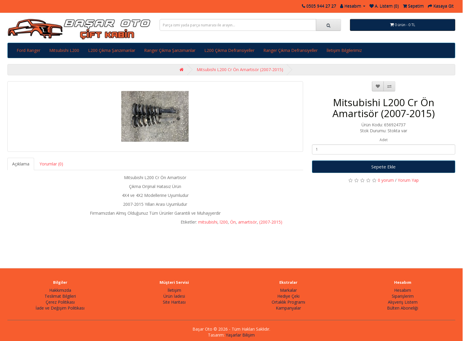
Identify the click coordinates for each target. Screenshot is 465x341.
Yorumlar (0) (51, 164)
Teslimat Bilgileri (60, 296)
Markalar (288, 290)
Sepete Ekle (383, 167)
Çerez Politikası (60, 302)
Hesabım (402, 290)
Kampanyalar (288, 308)
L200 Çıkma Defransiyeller (229, 50)
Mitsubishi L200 (64, 50)
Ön (233, 222)
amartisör (247, 222)
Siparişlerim (403, 296)
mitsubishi (207, 222)
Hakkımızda (60, 290)
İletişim (174, 290)
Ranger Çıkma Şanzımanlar (169, 50)
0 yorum (386, 180)
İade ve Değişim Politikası (60, 308)
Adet (384, 139)
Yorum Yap (408, 180)
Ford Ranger (28, 50)
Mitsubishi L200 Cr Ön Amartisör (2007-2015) (240, 69)
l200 (224, 222)
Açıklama (20, 164)
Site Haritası (174, 302)
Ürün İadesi (174, 296)
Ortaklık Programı (288, 302)
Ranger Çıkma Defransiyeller (290, 50)
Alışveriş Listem (403, 302)
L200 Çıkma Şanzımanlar (111, 50)
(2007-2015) (270, 222)
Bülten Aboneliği (402, 308)
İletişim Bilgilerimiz (344, 50)
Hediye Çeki (288, 296)
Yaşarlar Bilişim (240, 335)
